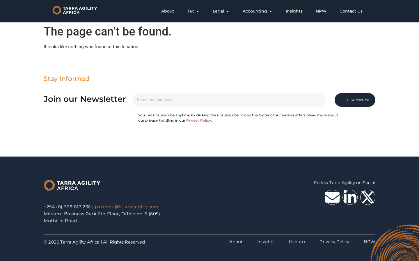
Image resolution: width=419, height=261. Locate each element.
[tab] (168, 11)
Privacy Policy (198, 120)
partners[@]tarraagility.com (127, 206)
